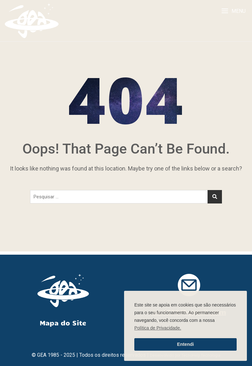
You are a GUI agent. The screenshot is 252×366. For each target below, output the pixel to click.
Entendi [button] (185, 344)
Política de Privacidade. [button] (157, 327)
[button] (233, 11)
